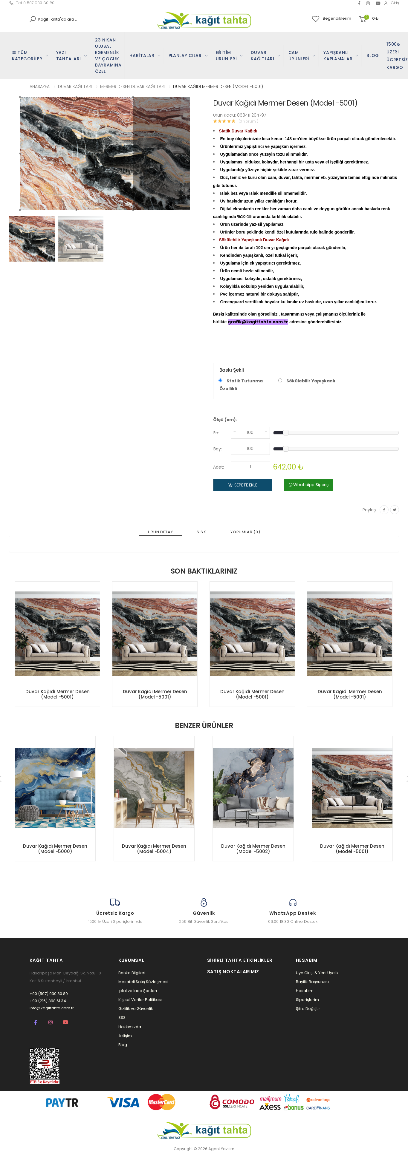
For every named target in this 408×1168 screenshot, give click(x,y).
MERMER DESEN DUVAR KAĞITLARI (132, 86)
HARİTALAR (141, 55)
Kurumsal (131, 960)
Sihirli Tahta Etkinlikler (240, 960)
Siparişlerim (307, 999)
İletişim (125, 1036)
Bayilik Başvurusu (312, 982)
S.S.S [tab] (202, 532)
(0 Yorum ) (249, 121)
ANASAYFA (40, 86)
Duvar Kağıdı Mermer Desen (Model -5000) (55, 849)
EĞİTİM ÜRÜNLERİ (226, 56)
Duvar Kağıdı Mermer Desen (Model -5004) (154, 849)
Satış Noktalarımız (233, 971)
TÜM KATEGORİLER (27, 56)
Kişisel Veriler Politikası (140, 999)
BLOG (372, 55)
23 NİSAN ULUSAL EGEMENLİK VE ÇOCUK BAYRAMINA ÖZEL (108, 55)
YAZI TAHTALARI (68, 56)
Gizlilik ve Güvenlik (135, 1008)
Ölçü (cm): (225, 420)
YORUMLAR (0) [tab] (245, 532)
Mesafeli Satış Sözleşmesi (143, 982)
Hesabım (305, 991)
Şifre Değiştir (308, 1008)
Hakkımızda (129, 1027)
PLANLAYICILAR (185, 55)
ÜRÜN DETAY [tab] (160, 532)
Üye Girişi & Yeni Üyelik (317, 973)
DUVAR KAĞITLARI (262, 56)
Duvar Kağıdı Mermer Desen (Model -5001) (57, 694)
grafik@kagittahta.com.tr (258, 322)
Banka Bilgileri (131, 973)
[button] (368, 19)
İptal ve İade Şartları (137, 991)
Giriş (391, 3)
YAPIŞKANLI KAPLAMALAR (337, 56)
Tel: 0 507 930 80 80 (31, 3)
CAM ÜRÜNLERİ (299, 56)
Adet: (218, 467)
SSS (122, 1017)
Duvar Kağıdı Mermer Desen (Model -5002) (253, 849)
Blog (122, 1045)
